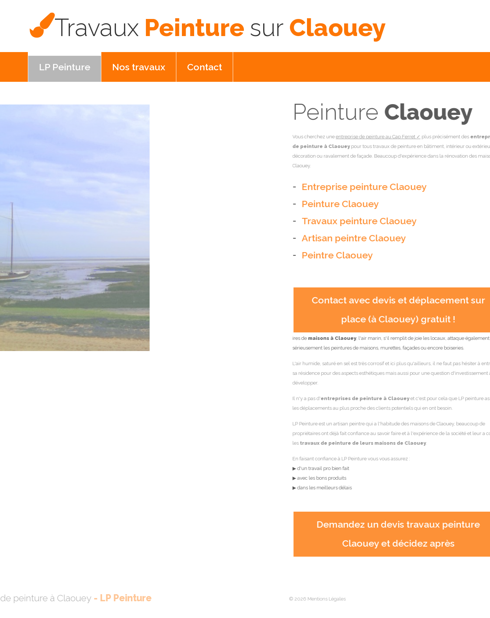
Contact (204, 67)
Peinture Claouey (220, 27)
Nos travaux (138, 67)
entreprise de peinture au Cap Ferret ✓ (406, 136)
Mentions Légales (312, 599)
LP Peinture (64, 67)
